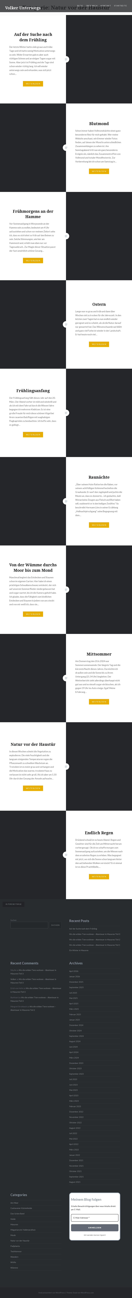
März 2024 (74, 1057)
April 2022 (73, 1144)
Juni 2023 (73, 1085)
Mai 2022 (73, 1139)
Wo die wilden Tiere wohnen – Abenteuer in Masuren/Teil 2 (94, 939)
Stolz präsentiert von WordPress (51, 1293)
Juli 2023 (73, 1079)
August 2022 (74, 1128)
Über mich (92, 6)
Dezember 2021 (76, 1160)
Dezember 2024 (76, 1025)
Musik (13, 1235)
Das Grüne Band (17, 1213)
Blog (80, 6)
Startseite (120, 6)
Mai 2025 (73, 998)
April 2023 (73, 1095)
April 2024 (73, 1052)
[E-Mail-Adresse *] (94, 1218)
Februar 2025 (75, 1014)
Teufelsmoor (16, 1251)
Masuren (14, 1224)
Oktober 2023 (75, 1068)
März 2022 (74, 1149)
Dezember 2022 (76, 1111)
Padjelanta (15, 1246)
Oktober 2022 (75, 1122)
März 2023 (74, 1101)
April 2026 (73, 971)
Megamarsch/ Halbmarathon (22, 1230)
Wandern (14, 1257)
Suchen (13, 920)
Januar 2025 (74, 1020)
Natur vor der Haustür (20, 1240)
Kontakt (106, 6)
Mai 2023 (73, 1090)
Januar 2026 (74, 976)
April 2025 (73, 1003)
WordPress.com (87, 1293)
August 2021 (74, 1182)
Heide (12, 1219)
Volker (13, 979)
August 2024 (74, 1041)
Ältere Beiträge (14, 904)
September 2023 (76, 1074)
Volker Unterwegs (23, 7)
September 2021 (76, 1176)
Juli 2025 (73, 993)
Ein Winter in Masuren (78, 950)
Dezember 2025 (76, 982)
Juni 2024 (73, 1047)
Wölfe (13, 1262)
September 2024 (76, 1036)
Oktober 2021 (75, 1171)
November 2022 (76, 1117)
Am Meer (14, 1203)
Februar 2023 (75, 1106)
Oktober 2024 (75, 1030)
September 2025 (76, 987)
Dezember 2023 (76, 1063)
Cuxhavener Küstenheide (21, 1208)
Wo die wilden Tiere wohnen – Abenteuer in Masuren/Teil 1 (94, 945)
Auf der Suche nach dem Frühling (83, 928)
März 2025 (74, 1009)
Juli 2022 (73, 1133)
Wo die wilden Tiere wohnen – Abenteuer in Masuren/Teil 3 (94, 934)
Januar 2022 (74, 1155)
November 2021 (76, 1166)
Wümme (14, 1268)
